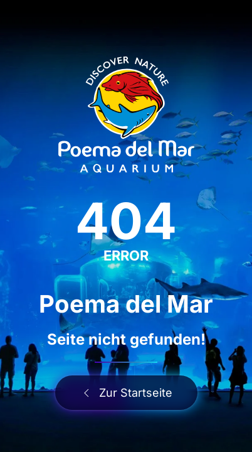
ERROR (126, 255)
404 (126, 220)
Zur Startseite (126, 392)
